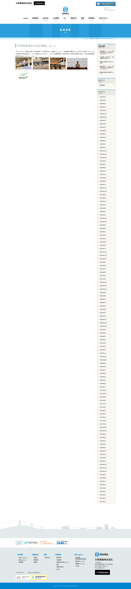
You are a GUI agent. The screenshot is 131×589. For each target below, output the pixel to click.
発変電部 (36, 559)
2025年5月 (103, 134)
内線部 (35, 562)
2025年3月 (103, 140)
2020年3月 (103, 309)
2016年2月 (103, 457)
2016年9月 (103, 434)
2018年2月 (103, 383)
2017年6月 (103, 407)
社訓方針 (46, 19)
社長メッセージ (23, 557)
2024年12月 (103, 151)
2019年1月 (103, 353)
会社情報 (20, 554)
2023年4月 (103, 205)
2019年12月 (103, 319)
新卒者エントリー (80, 561)
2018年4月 (103, 377)
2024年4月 (103, 174)
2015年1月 (103, 501)
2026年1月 (103, 107)
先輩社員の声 (60, 566)
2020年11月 (103, 285)
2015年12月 (103, 464)
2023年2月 (103, 211)
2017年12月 (103, 390)
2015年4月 (103, 491)
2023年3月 (103, 208)
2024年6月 (103, 167)
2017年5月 (103, 410)
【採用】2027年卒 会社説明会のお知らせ (107, 57)
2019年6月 (103, 339)
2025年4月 (103, 137)
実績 (82, 19)
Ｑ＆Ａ (58, 569)
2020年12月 (103, 282)
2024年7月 (103, 164)
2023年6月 (103, 198)
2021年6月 (103, 272)
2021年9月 (103, 262)
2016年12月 (103, 427)
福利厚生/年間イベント (62, 562)
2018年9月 (103, 363)
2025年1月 (103, 147)
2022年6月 (103, 235)
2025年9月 (103, 120)
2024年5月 (103, 171)
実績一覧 (47, 557)
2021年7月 (103, 269)
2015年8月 (103, 478)
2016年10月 (103, 430)
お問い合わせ (103, 19)
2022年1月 (103, 248)
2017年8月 (103, 400)
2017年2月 (103, 420)
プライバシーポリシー (109, 10)
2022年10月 (103, 221)
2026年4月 (103, 97)
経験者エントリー (80, 563)
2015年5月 (103, 488)
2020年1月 (103, 316)
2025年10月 (103, 117)
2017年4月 (103, 414)
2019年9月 (103, 329)
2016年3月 (103, 454)
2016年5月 (103, 447)
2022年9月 (103, 225)
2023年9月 (103, 194)
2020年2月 (103, 312)
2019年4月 (103, 343)
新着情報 (35, 19)
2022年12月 (103, 218)
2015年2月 (103, 498)
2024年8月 (103, 161)
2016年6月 (103, 444)
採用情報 (91, 19)
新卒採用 (58, 557)
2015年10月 (103, 471)
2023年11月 (103, 188)
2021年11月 (103, 255)
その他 (77, 565)
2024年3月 (103, 178)
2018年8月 (103, 366)
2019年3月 (103, 346)
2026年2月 (103, 103)
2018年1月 (103, 387)
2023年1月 (103, 215)
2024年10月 (103, 157)
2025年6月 (103, 130)
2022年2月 (103, 245)
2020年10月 (103, 289)
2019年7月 (103, 336)
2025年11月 (103, 113)
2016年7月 (103, 441)
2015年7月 (103, 481)
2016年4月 (103, 451)
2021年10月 (103, 258)
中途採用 (58, 559)
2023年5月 (103, 201)
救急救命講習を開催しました (107, 73)
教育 (57, 564)
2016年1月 (103, 461)
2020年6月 (103, 302)
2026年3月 (103, 100)
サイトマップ (107, 8)
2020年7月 (103, 299)
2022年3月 (103, 242)
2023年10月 (103, 191)
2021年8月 (103, 265)
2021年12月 (103, 252)
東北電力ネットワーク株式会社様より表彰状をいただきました (107, 52)
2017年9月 (103, 397)
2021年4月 (103, 275)
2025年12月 (103, 110)
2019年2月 (103, 350)
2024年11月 (103, 154)
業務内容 (74, 19)
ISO (64, 19)
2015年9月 (103, 474)
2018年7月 (103, 370)
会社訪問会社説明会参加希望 (80, 558)
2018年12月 (103, 356)
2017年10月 (103, 393)
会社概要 (56, 19)
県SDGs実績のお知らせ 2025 (106, 62)
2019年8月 (103, 333)
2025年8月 (103, 124)
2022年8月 (103, 228)
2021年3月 (103, 279)
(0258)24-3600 (101, 566)
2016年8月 (103, 437)
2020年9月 (103, 292)
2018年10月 (103, 360)
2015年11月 (103, 468)
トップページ (86, 38)
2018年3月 (103, 380)
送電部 (35, 557)
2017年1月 (103, 424)
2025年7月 (103, 127)
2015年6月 (103, 484)
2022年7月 (103, 232)
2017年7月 (103, 404)
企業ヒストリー (23, 559)
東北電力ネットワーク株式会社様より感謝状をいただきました (107, 68)
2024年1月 (103, 184)
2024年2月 (103, 181)
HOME (25, 18)
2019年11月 (103, 323)
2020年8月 (103, 296)
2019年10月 (103, 326)
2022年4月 (103, 238)
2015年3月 (103, 495)
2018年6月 (103, 373)
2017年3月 (103, 417)
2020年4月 (103, 306)
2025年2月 (103, 144)
